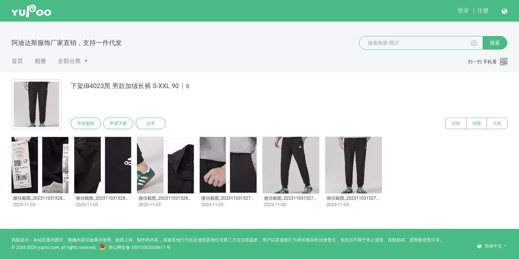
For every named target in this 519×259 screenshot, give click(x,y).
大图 (497, 123)
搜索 (495, 43)
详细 (476, 123)
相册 (40, 61)
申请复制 (85, 123)
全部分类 (69, 61)
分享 (150, 123)
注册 (483, 10)
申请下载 (118, 123)
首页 (17, 61)
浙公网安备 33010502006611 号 (134, 247)
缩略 (456, 123)
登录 (463, 10)
